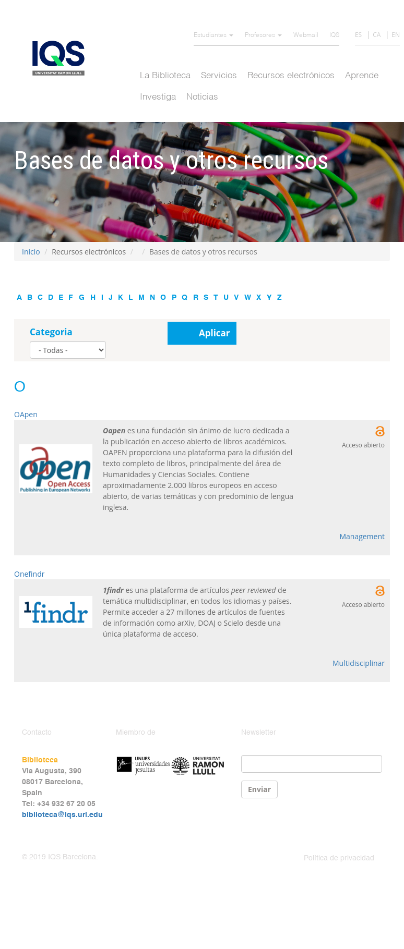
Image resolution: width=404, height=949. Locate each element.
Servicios (219, 75)
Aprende (361, 75)
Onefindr (29, 574)
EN (395, 34)
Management (362, 536)
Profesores (263, 35)
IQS (334, 35)
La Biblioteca (165, 75)
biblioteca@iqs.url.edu (62, 815)
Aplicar (214, 333)
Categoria (51, 332)
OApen (26, 414)
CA (377, 34)
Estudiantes (213, 35)
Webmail (305, 35)
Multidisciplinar (358, 663)
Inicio (31, 252)
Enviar (259, 789)
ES (358, 34)
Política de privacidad (339, 858)
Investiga (158, 97)
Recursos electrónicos (291, 75)
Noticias (202, 97)
